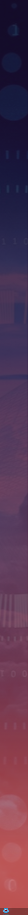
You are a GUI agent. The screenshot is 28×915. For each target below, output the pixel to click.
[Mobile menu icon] (26, 911)
